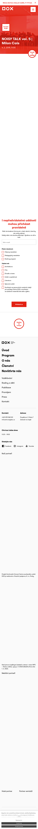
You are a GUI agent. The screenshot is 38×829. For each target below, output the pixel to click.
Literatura (8, 280)
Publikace (6, 387)
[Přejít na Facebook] (6, 446)
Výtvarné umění (10, 284)
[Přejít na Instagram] (18, 446)
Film (6, 270)
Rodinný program (10, 259)
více (19, 816)
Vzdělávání (7, 378)
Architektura (9, 266)
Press (4, 396)
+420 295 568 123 (7, 417)
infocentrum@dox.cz (8, 420)
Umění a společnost (11, 277)
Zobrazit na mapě (25, 420)
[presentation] (19, 297)
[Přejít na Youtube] (29, 446)
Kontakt (5, 401)
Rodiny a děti (8, 383)
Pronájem (6, 392)
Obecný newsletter (11, 252)
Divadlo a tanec (10, 273)
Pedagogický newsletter (12, 255)
